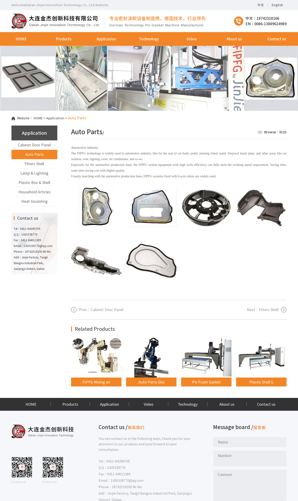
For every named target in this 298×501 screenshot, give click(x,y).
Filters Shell (34, 164)
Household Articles (34, 192)
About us (227, 404)
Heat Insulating (34, 201)
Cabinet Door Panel (34, 145)
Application (109, 404)
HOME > (39, 118)
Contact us (266, 404)
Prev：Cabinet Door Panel (101, 310)
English (277, 5)
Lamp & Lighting (34, 173)
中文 (260, 5)
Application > (56, 118)
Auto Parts (34, 154)
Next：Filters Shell (263, 310)
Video (148, 404)
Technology (188, 404)
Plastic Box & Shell (34, 182)
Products (70, 404)
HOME (30, 404)
